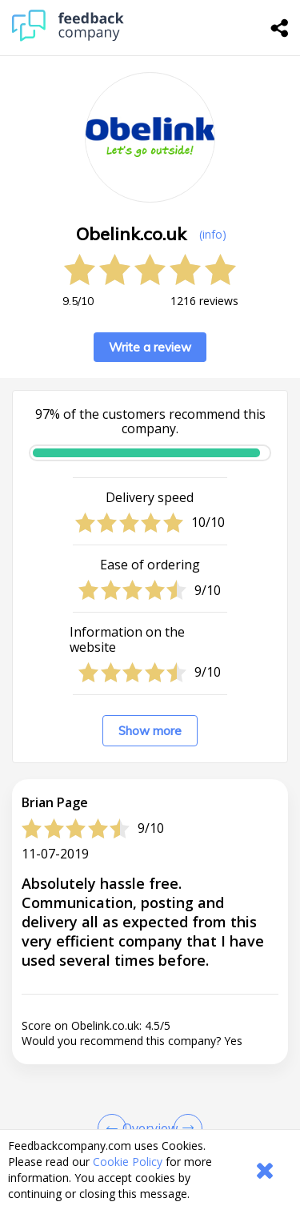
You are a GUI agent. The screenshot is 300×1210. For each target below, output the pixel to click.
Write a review (150, 347)
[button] (150, 989)
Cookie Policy (127, 1161)
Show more (150, 730)
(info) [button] (212, 234)
